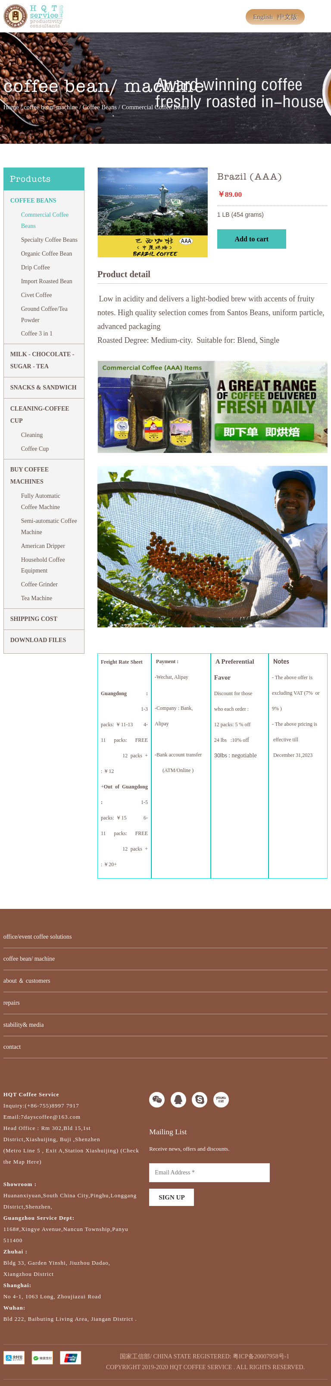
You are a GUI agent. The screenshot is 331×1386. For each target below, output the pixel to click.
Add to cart (251, 239)
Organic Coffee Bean (46, 253)
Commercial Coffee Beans (45, 220)
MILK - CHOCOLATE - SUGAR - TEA (42, 360)
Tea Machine (36, 598)
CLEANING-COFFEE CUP (39, 414)
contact (12, 1047)
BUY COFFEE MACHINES (29, 475)
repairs (11, 1003)
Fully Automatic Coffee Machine (40, 501)
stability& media (23, 1025)
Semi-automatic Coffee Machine (49, 526)
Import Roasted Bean (46, 281)
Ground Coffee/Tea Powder (44, 314)
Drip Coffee (35, 267)
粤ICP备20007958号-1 (261, 1356)
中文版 (287, 16)
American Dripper (43, 546)
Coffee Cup (35, 449)
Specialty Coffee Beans (49, 240)
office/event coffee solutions (37, 936)
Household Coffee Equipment (43, 565)
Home (11, 107)
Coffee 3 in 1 (37, 333)
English (263, 16)
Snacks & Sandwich (43, 387)
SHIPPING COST (33, 619)
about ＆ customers (26, 981)
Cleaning (32, 435)
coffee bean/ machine (51, 107)
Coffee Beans (100, 107)
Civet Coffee (36, 295)
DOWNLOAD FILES (38, 640)
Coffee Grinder (39, 584)
